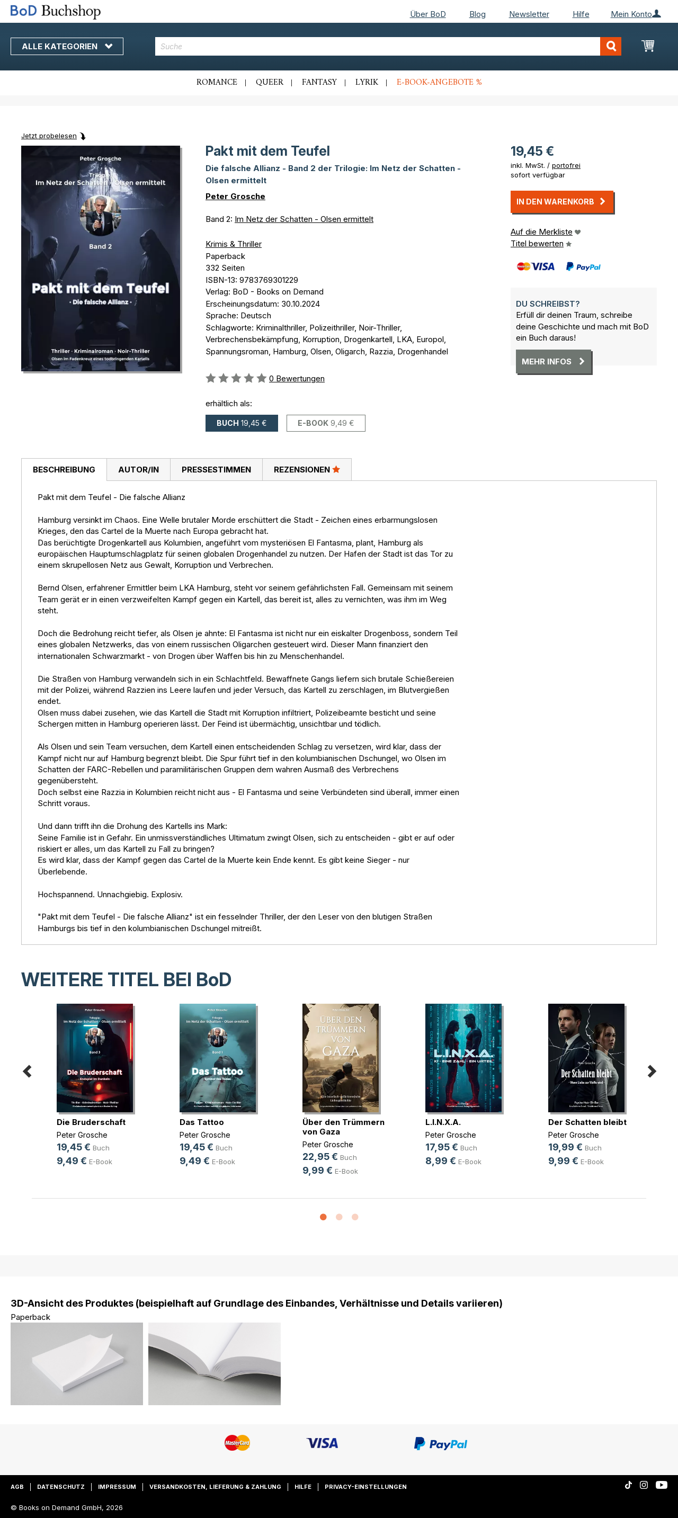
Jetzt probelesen (49, 135)
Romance (217, 82)
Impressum (117, 1486)
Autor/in (138, 470)
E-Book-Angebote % (439, 82)
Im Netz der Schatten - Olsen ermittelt (304, 219)
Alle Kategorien (67, 46)
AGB (17, 1486)
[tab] (63, 469)
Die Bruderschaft (91, 1122)
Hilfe (581, 14)
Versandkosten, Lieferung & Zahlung (215, 1486)
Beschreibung (64, 470)
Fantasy (319, 82)
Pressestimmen (216, 470)
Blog (477, 14)
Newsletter (529, 14)
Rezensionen (307, 469)
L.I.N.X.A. (443, 1122)
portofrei (566, 165)
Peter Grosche (235, 196)
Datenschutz (61, 1486)
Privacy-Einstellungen (366, 1486)
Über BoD (428, 14)
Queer (269, 82)
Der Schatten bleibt (587, 1122)
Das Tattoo (202, 1122)
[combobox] (388, 46)
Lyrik (366, 82)
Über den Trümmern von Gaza (343, 1127)
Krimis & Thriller (234, 244)
